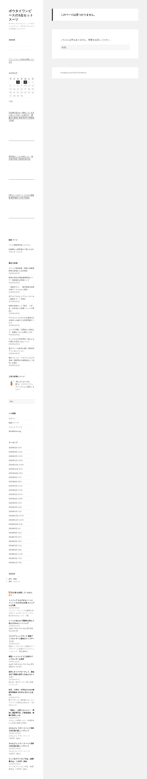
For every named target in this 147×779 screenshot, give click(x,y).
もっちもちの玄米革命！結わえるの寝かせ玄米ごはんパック (21, 340)
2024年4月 (13, 550)
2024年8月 (13, 533)
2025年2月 (13, 507)
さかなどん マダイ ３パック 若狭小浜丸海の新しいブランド (21, 729)
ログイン (12, 418)
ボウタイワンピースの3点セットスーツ (21, 15)
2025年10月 (13, 473)
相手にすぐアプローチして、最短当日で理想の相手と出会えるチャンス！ (21, 674)
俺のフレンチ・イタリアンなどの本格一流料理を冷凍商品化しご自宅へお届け (21, 360)
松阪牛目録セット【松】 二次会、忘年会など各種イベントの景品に (21, 308)
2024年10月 (13, 524)
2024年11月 (13, 520)
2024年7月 (13, 537)
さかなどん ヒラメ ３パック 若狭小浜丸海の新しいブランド (21, 744)
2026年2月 (13, 456)
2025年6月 (13, 490)
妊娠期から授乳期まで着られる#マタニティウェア (21, 250)
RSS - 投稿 (13, 579)
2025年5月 (13, 494)
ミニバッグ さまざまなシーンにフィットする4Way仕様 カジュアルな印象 (21, 603)
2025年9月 (13, 477)
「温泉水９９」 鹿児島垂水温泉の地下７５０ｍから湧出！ (21, 288)
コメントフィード (15, 427)
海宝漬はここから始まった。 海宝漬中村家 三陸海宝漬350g (21, 157)
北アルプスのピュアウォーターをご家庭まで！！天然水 (21, 297)
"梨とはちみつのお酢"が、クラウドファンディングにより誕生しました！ (24, 385)
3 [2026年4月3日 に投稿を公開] (25, 82)
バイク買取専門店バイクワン (20, 245)
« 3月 (11, 101)
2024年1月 (13, 562)
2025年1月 (13, 511)
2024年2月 (13, 558)
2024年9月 (13, 528)
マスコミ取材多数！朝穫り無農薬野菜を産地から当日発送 (21, 269)
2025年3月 (13, 503)
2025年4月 (13, 498)
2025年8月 (13, 481)
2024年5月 (13, 545)
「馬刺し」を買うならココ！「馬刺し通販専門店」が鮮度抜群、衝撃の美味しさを (21, 712)
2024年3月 (13, 554)
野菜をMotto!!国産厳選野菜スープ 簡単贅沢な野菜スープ (21, 278)
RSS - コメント (14, 581)
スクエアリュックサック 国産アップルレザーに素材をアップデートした (21, 638)
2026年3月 (13, 452)
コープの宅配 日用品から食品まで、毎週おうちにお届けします (22, 330)
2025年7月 (13, 486)
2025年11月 (13, 469)
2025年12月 (13, 464)
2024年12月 (13, 515)
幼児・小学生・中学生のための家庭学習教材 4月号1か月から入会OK (21, 692)
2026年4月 (13, 447)
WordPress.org (15, 431)
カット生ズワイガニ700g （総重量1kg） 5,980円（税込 (21, 760)
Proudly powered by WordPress (73, 72)
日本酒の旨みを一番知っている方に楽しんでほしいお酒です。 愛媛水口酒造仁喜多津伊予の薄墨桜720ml (21, 116)
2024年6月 (13, 541)
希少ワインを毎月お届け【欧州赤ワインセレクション (21, 349)
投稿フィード (14, 423)
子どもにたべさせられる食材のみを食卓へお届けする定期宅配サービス (21, 320)
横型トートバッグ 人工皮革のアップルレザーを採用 (21, 657)
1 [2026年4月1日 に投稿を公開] (17, 82)
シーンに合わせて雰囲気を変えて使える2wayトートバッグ (21, 621)
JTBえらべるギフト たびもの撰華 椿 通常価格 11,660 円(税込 (21, 196)
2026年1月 (13, 460)
